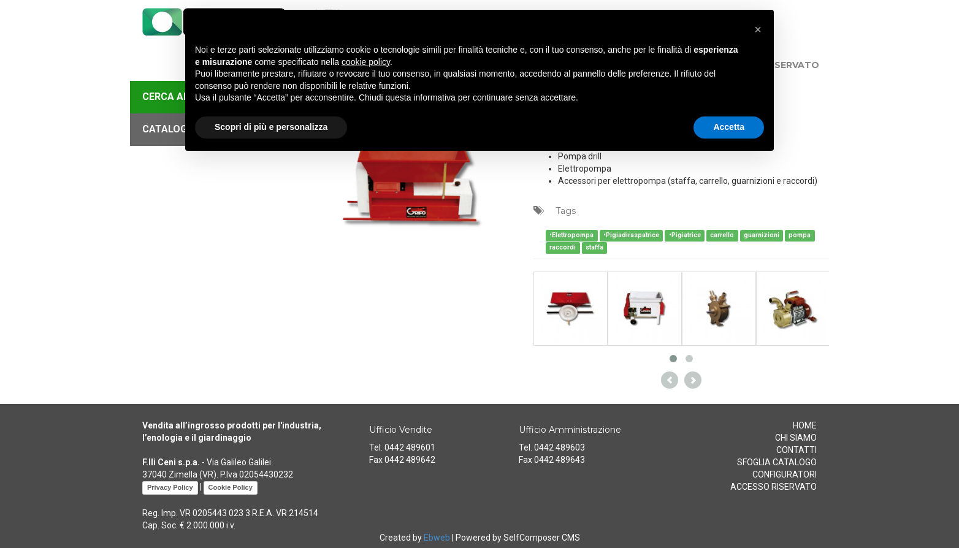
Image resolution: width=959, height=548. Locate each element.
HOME (805, 425)
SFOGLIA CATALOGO (777, 462)
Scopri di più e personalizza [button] (271, 127)
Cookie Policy (230, 487)
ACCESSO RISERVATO (773, 487)
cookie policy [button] (366, 62)
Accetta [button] (728, 127)
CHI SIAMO (796, 438)
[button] (758, 29)
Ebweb (437, 537)
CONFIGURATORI (784, 474)
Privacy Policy (170, 487)
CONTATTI (796, 450)
